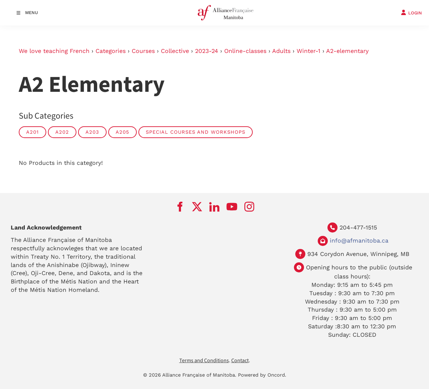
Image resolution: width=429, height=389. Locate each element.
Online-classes (245, 51)
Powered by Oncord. (262, 375)
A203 (92, 132)
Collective (175, 51)
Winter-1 (308, 51)
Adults (281, 51)
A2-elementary (347, 51)
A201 (32, 132)
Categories (111, 51)
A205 (122, 132)
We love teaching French (54, 51)
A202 (62, 132)
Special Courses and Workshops (195, 132)
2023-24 (206, 51)
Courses (143, 51)
